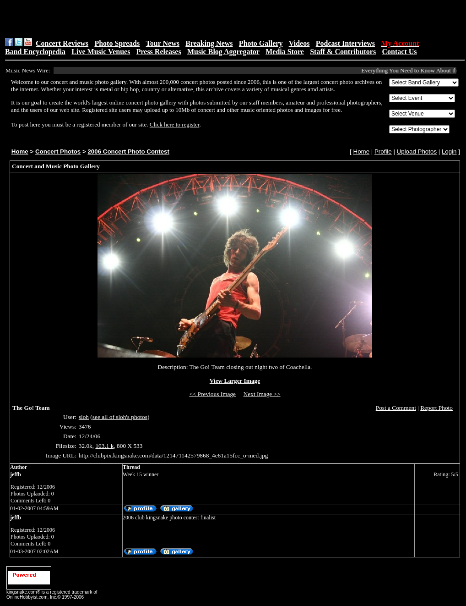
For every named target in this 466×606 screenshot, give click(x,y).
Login (449, 151)
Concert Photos (58, 151)
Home (19, 151)
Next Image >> (262, 394)
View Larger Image (235, 380)
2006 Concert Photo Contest (128, 151)
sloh (84, 416)
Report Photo (436, 407)
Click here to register (175, 124)
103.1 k (104, 445)
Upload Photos (417, 151)
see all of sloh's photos (119, 416)
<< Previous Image (212, 394)
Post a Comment (396, 407)
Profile (383, 151)
